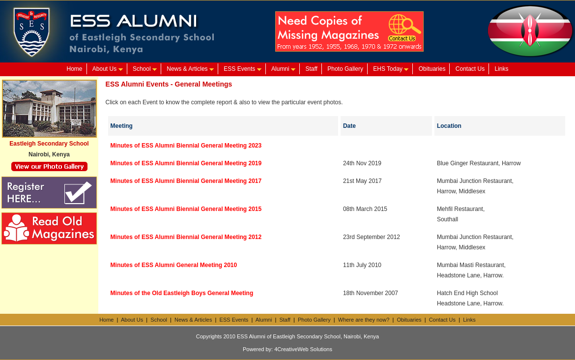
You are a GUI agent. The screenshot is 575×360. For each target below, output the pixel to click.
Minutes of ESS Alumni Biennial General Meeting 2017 (186, 181)
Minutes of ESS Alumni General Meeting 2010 (174, 265)
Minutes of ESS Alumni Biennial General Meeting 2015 (186, 209)
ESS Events (242, 68)
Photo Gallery (345, 68)
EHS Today (390, 68)
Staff (311, 68)
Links (502, 68)
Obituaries (432, 68)
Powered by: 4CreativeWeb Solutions (287, 349)
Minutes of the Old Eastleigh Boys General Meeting (182, 293)
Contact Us (470, 68)
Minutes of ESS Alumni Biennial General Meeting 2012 (186, 237)
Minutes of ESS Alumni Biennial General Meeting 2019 (186, 163)
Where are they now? (364, 320)
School (145, 68)
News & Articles (190, 68)
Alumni (283, 68)
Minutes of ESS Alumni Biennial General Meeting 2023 (186, 145)
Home (74, 68)
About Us (107, 68)
